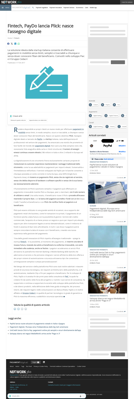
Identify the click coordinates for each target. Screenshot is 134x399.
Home (10, 38)
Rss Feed (29, 366)
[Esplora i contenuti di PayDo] (106, 104)
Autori (17, 366)
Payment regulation (42, 7)
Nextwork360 (14, 375)
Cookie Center (81, 366)
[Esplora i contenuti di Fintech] (111, 126)
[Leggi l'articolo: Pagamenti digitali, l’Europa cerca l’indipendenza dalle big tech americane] (107, 203)
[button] (5, 8)
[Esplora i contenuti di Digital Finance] (112, 115)
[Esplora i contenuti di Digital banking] (96, 126)
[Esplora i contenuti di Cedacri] (94, 104)
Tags (22, 366)
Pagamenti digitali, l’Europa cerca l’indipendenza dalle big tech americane (39, 327)
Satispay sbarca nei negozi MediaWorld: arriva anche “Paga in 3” (35, 333)
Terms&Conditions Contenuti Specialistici (62, 366)
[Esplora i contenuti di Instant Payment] (126, 126)
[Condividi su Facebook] (8, 43)
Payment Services (68, 7)
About (12, 366)
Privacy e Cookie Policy (41, 366)
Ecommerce (79, 7)
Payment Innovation (55, 7)
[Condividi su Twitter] (11, 43)
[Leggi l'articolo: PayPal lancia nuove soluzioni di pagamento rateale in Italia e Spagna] (107, 159)
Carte (86, 7)
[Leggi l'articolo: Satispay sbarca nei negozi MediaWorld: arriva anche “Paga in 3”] (107, 293)
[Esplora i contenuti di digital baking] (96, 115)
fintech (23, 242)
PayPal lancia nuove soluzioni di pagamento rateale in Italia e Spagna (37, 323)
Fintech (16, 38)
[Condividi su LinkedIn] (15, 43)
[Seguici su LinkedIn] (44, 362)
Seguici (35, 362)
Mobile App (93, 7)
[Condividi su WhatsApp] (18, 43)
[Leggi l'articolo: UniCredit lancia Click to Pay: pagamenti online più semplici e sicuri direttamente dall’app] (107, 248)
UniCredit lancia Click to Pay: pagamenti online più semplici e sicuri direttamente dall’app (45, 330)
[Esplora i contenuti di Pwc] (117, 104)
